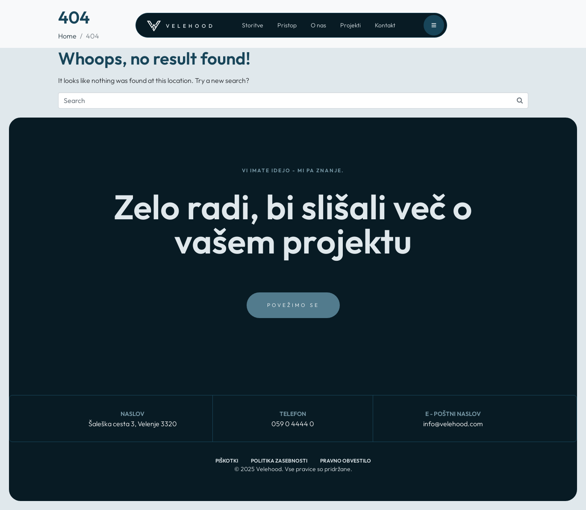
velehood (190, 26)
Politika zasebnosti (279, 460)
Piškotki (226, 460)
